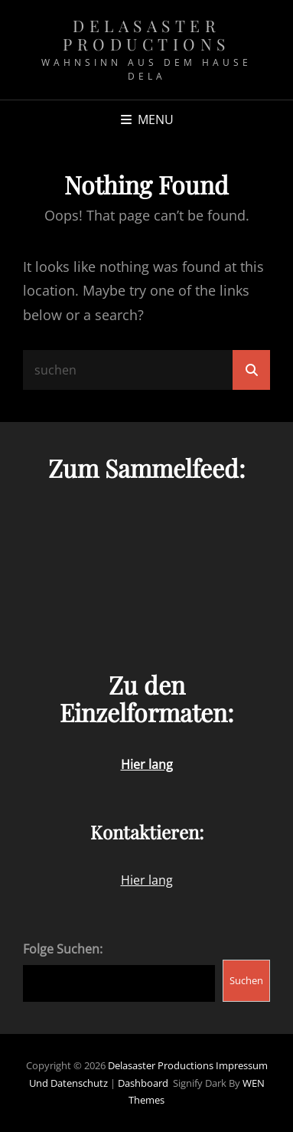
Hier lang (147, 880)
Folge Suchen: (63, 949)
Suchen (246, 980)
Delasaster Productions (146, 34)
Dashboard (143, 1083)
